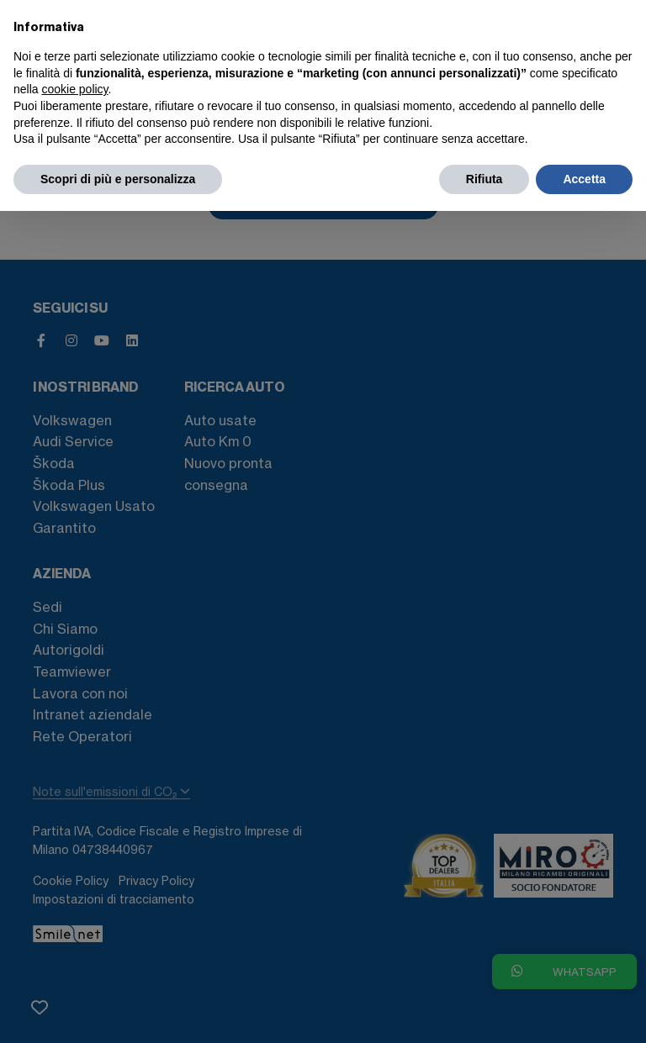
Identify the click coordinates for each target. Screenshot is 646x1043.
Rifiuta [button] (484, 179)
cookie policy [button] (74, 89)
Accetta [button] (584, 179)
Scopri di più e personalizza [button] (117, 179)
